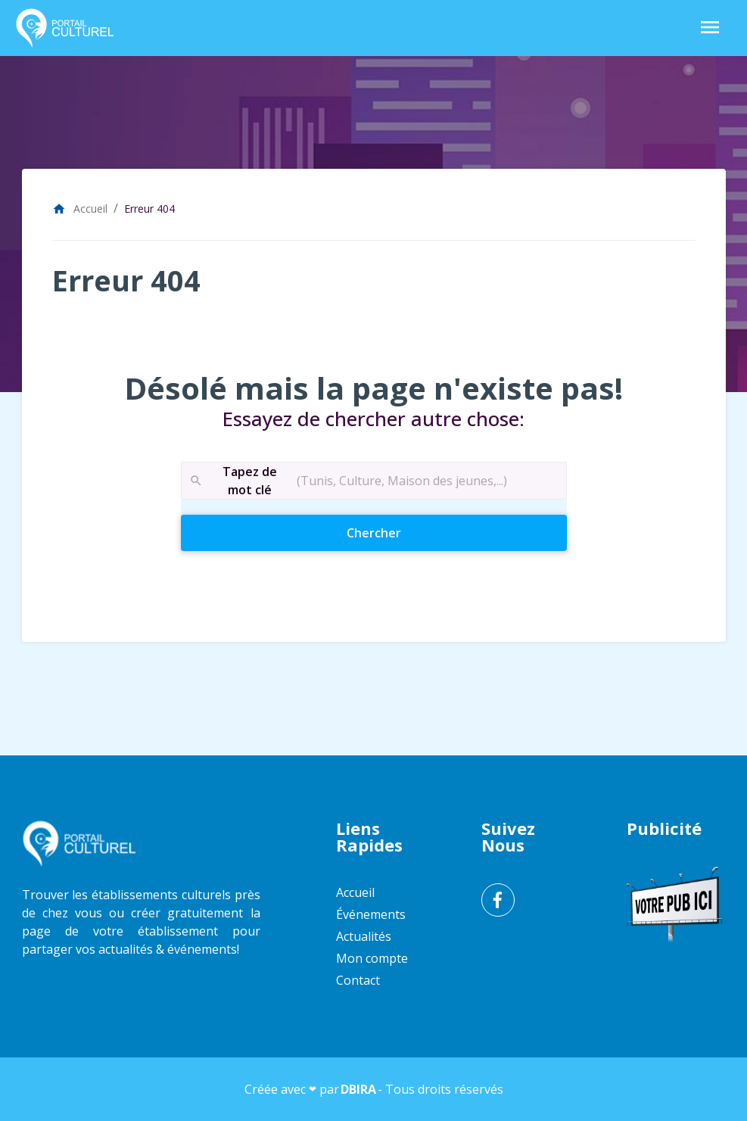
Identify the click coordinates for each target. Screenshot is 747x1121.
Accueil (79, 208)
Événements (371, 914)
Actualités (363, 936)
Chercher (401, 532)
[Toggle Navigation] (710, 28)
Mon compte (372, 958)
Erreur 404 (149, 208)
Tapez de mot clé (232, 481)
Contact (358, 980)
